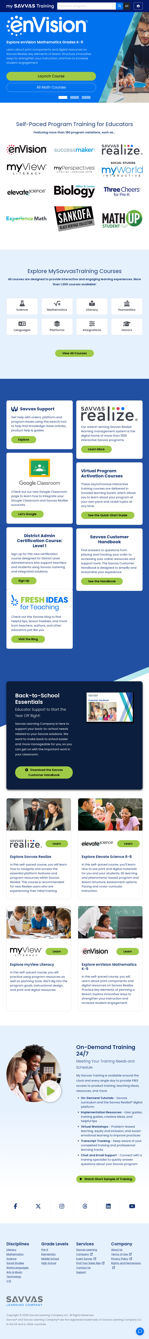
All (126, 6)
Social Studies (15, 1263)
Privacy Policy (121, 1259)
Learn (57, 844)
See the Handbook (102, 581)
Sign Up (23, 581)
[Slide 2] (74, 97)
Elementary (48, 1254)
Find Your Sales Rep (90, 1263)
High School (48, 1263)
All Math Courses (51, 87)
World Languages (17, 1267)
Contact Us (83, 1267)
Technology (13, 1276)
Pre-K (44, 1249)
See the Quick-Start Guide (107, 515)
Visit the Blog (28, 639)
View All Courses (74, 353)
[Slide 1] (62, 97)
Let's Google (27, 514)
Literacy (11, 1249)
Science (11, 1259)
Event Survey (86, 1259)
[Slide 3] (86, 97)
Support (81, 1272)
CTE (8, 1281)
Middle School (50, 1259)
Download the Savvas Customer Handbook (44, 772)
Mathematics (15, 1254)
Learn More (96, 449)
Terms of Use (121, 1254)
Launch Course (51, 76)
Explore (23, 440)
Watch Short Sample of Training (106, 1179)
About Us (117, 1249)
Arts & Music (14, 1272)
